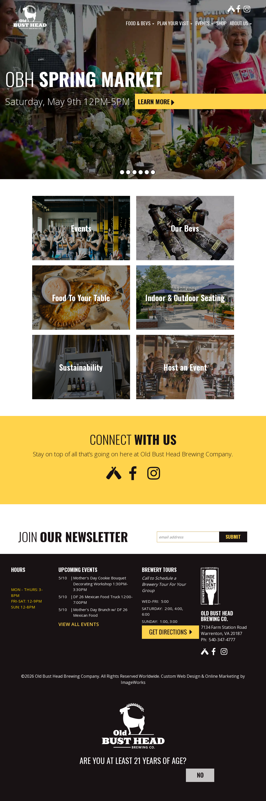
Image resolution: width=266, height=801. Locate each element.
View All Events (78, 624)
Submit (233, 536)
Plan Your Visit (174, 22)
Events (204, 22)
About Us (241, 22)
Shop (221, 22)
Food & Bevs (140, 22)
